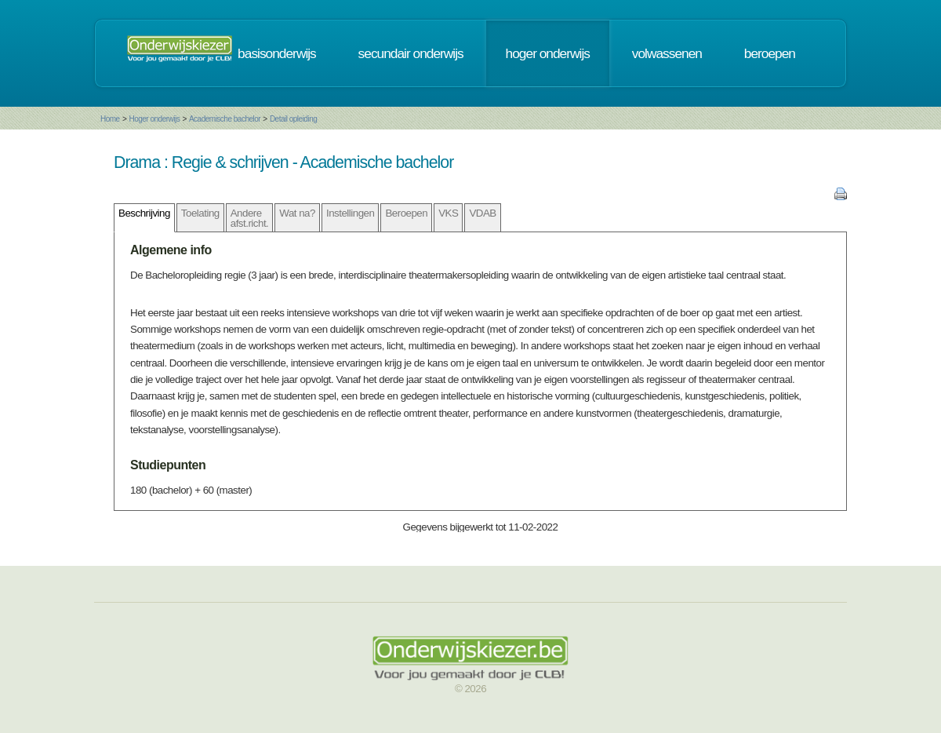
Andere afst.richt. (250, 218)
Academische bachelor (224, 119)
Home (110, 119)
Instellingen (350, 213)
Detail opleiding (293, 119)
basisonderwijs (277, 53)
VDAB (482, 213)
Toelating (200, 213)
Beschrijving (144, 213)
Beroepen (406, 213)
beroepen (769, 53)
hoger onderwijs (548, 53)
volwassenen (667, 53)
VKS (448, 213)
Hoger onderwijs (154, 119)
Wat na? (297, 213)
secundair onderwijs (410, 53)
